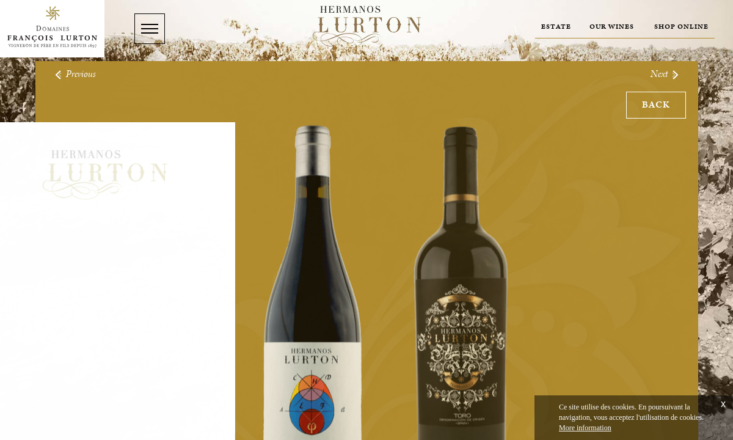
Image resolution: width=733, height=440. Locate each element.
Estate (556, 27)
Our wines (611, 27)
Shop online (681, 27)
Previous (75, 74)
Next (665, 74)
